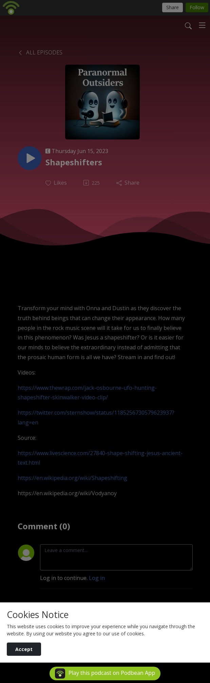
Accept (24, 649)
